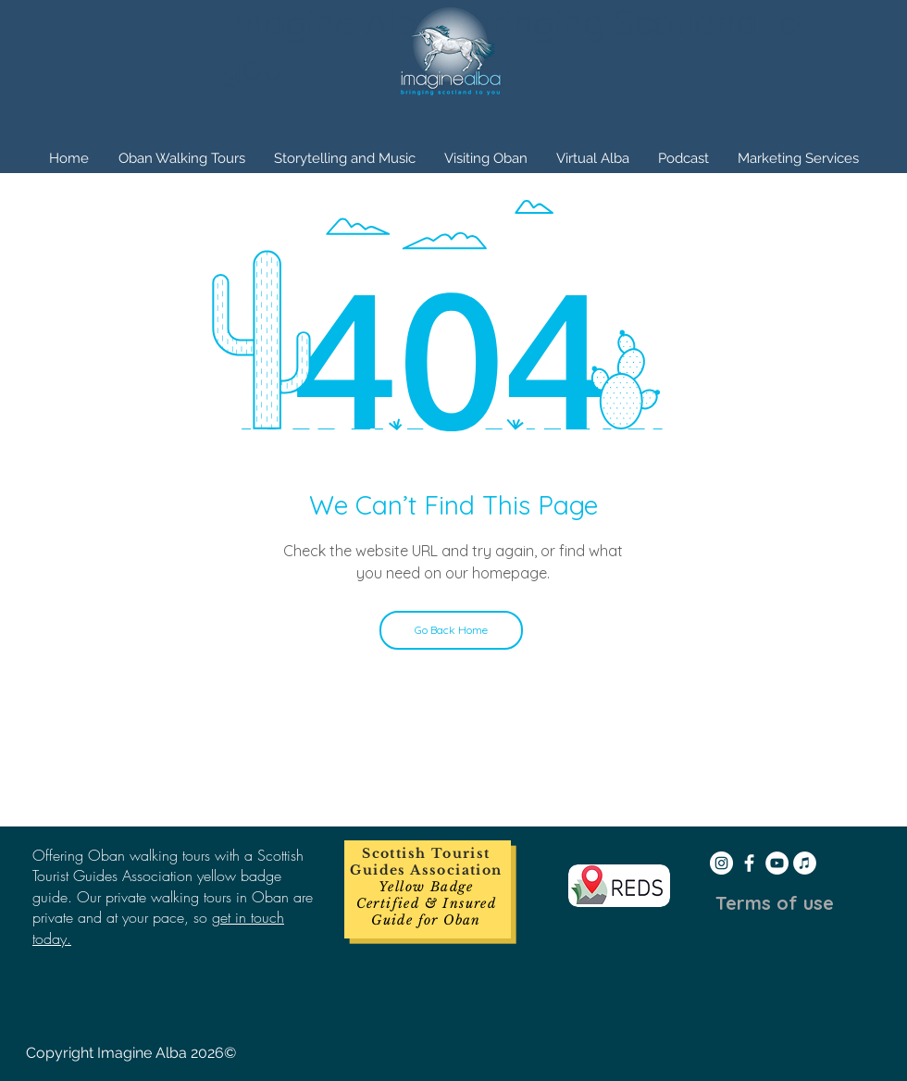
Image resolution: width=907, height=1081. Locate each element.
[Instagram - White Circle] (721, 863)
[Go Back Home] (451, 630)
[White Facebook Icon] (749, 863)
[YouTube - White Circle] (777, 863)
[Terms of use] (774, 903)
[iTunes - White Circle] (804, 863)
